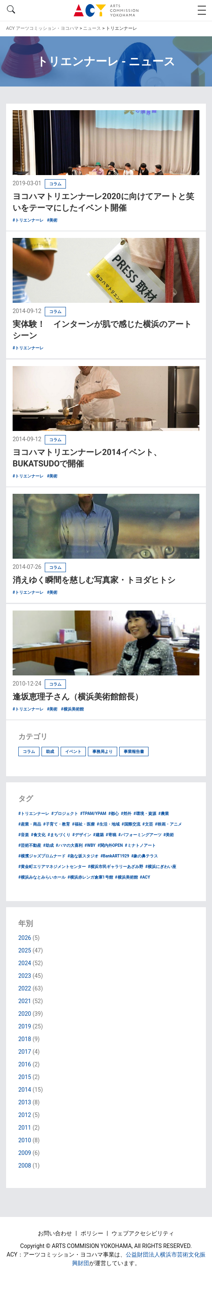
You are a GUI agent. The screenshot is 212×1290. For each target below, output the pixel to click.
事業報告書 (134, 751)
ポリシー (93, 1233)
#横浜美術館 (126, 877)
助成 (50, 751)
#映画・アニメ (168, 824)
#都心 (113, 813)
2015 (24, 1077)
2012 (24, 1115)
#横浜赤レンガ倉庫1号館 (90, 877)
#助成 (48, 845)
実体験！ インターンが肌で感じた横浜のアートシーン (102, 329)
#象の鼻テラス (144, 856)
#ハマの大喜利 (69, 845)
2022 (24, 988)
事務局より (102, 751)
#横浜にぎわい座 (160, 866)
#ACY (145, 877)
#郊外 (126, 813)
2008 (24, 1165)
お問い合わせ (55, 1233)
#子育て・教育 (56, 824)
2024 (24, 963)
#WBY (90, 845)
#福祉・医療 (83, 824)
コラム (29, 751)
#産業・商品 (29, 824)
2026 (24, 938)
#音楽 (23, 835)
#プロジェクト (64, 813)
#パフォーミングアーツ (140, 835)
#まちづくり (59, 835)
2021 (24, 1001)
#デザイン (81, 835)
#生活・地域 (108, 824)
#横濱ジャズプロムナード (42, 856)
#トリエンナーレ (33, 813)
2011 (24, 1127)
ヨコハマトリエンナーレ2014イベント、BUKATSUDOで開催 (87, 457)
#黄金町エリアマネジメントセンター (52, 866)
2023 (24, 975)
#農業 (163, 813)
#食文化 (38, 835)
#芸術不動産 (29, 845)
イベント (73, 751)
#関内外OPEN (110, 845)
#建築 (98, 835)
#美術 (169, 835)
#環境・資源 (144, 813)
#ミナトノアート (140, 845)
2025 (24, 950)
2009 (24, 1153)
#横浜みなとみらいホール (42, 877)
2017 (24, 1051)
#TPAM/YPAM (93, 813)
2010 (24, 1140)
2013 (24, 1102)
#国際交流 (131, 824)
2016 (24, 1064)
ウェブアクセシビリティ (142, 1233)
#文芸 (147, 824)
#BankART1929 (115, 856)
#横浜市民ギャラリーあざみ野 (115, 866)
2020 (24, 1013)
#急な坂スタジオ (83, 856)
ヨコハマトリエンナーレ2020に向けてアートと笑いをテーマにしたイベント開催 (103, 202)
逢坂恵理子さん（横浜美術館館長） (78, 697)
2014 (24, 1089)
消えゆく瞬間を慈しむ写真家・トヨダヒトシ (94, 580)
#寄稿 (111, 835)
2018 (24, 1039)
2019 (24, 1026)
